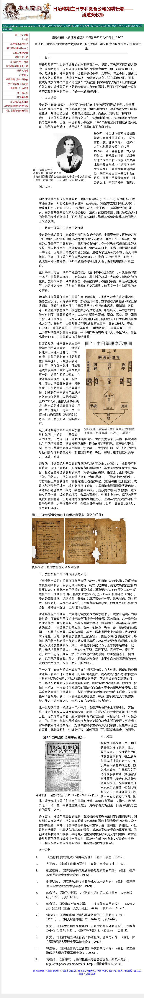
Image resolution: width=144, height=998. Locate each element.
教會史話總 (67, 970)
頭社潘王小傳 (21, 57)
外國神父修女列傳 (106, 970)
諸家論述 (90, 974)
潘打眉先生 (22, 93)
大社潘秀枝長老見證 (18, 84)
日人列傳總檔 (125, 970)
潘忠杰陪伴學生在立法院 (16, 106)
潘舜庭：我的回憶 (19, 88)
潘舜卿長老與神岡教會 (17, 79)
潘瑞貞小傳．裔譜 (19, 61)
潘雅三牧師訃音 (20, 52)
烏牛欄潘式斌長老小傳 (17, 66)
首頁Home (38, 970)
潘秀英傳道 (22, 70)
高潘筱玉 (23, 75)
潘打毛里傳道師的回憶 (17, 110)
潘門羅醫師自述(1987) (17, 48)
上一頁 (25, 39)
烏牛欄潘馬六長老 (19, 44)
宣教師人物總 (85, 970)
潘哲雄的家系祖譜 (19, 101)
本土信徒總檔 (21, 35)
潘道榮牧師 (22, 97)
